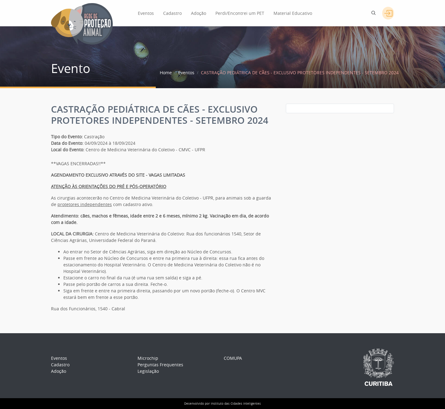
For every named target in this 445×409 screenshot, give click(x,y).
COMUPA (233, 358)
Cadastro (172, 13)
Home (166, 72)
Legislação (148, 371)
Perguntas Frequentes (160, 365)
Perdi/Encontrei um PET (239, 13)
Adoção (198, 13)
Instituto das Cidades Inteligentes (236, 404)
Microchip (148, 358)
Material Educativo (292, 13)
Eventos (146, 13)
